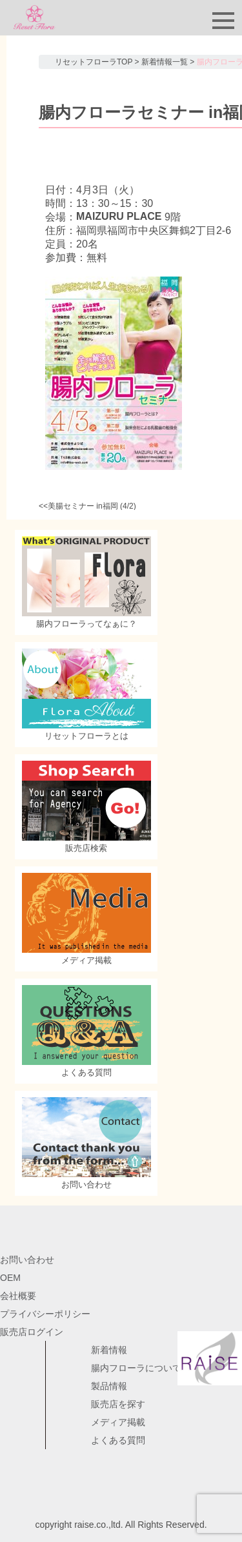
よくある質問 (118, 1440)
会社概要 (18, 1296)
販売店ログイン (31, 1332)
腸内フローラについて (136, 1368)
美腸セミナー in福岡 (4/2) (92, 506)
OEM (10, 1278)
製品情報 (109, 1386)
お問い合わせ (27, 1259)
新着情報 (109, 1350)
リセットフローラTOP (93, 61)
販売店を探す (118, 1404)
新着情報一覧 (164, 61)
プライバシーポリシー (45, 1314)
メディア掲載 (118, 1422)
